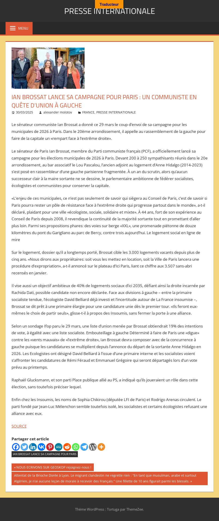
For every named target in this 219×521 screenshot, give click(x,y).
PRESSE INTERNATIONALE (109, 10)
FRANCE (88, 112)
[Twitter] (24, 447)
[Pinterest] (50, 447)
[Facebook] (16, 447)
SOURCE (19, 426)
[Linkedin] (33, 447)
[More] (101, 447)
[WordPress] (93, 447)
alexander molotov (57, 112)
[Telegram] (84, 447)
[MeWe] (58, 447)
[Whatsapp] (75, 447)
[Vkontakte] (41, 447)
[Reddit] (67, 447)
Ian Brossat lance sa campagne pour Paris (44, 454)
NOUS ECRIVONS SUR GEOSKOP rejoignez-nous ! (53, 467)
